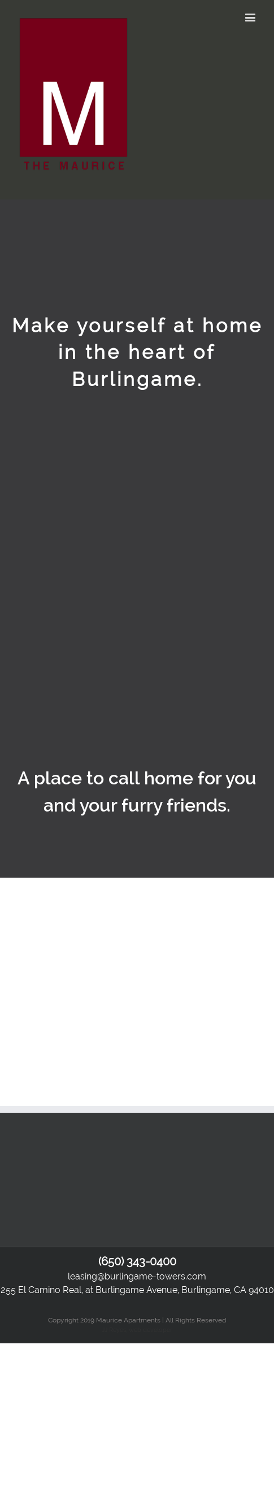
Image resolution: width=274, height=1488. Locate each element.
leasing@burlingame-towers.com (137, 1276)
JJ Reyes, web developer (137, 1329)
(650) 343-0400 (137, 1261)
